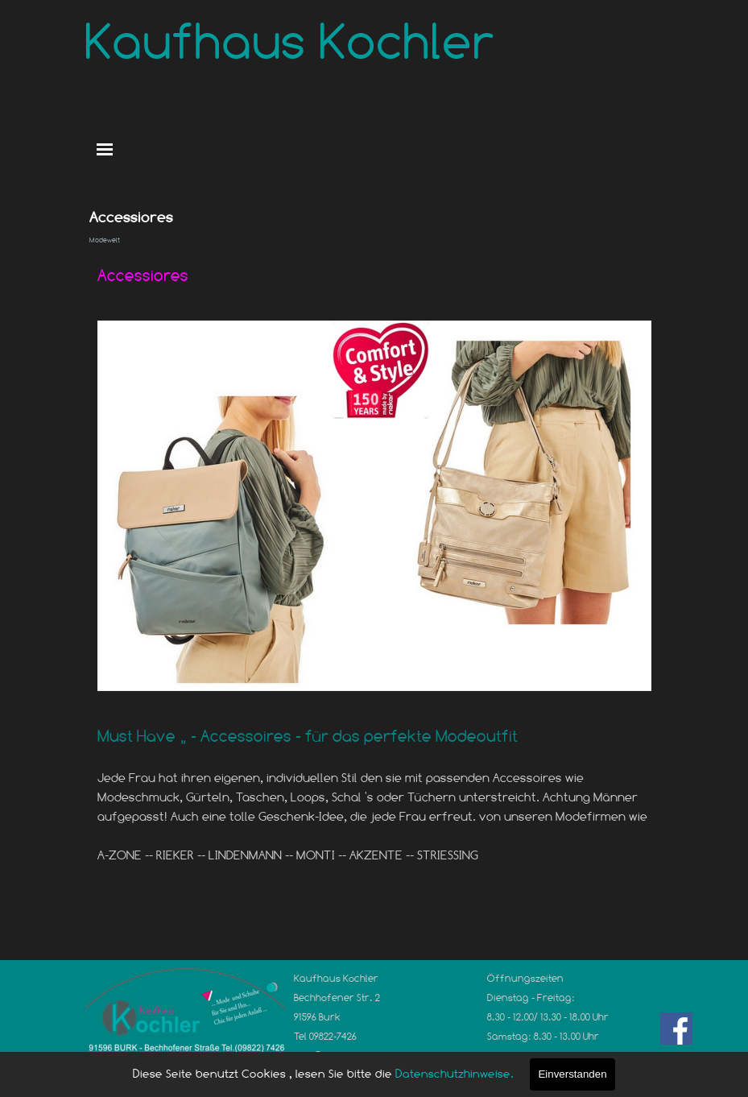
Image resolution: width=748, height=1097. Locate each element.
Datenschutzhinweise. (454, 1073)
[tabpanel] (374, 275)
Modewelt (104, 239)
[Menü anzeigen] (105, 149)
